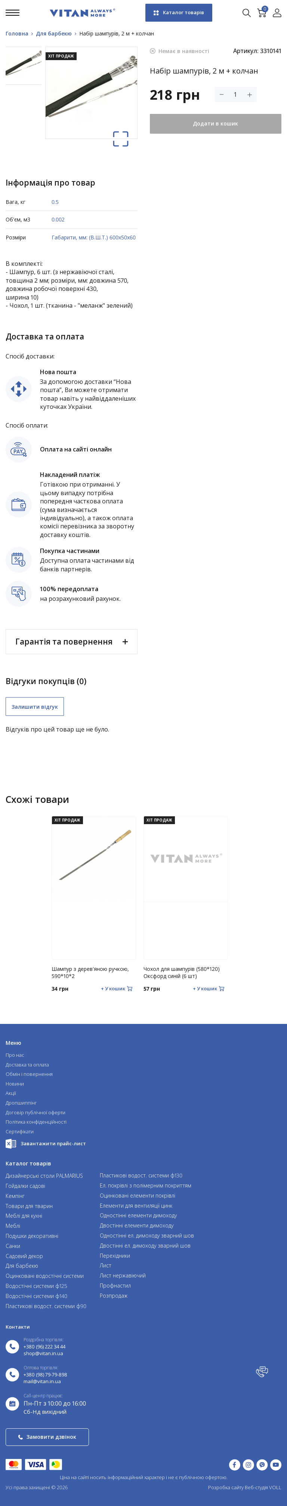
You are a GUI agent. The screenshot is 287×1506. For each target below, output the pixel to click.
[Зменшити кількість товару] (221, 94)
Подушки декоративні (32, 1236)
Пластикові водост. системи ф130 (141, 1176)
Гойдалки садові (25, 1186)
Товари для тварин (29, 1206)
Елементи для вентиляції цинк (136, 1206)
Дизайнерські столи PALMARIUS (44, 1176)
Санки (13, 1246)
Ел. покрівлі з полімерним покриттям (145, 1186)
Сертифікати (20, 1132)
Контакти (18, 1326)
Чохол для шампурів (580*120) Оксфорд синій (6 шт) (182, 972)
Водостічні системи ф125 (36, 1286)
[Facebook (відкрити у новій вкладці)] (234, 1465)
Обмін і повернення (29, 1074)
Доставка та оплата (27, 1065)
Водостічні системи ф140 (36, 1296)
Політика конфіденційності (36, 1122)
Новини (15, 1084)
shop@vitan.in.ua (43, 1354)
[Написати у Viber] (262, 1465)
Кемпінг (15, 1196)
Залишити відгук (35, 706)
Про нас (15, 1055)
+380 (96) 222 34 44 (44, 1347)
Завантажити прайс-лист (46, 1143)
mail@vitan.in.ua (42, 1382)
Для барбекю (22, 1266)
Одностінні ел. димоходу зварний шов (147, 1236)
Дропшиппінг (21, 1103)
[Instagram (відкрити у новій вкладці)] (248, 1465)
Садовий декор (24, 1256)
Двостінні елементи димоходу (136, 1226)
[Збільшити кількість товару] (250, 95)
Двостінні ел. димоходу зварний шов (145, 1246)
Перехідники (115, 1256)
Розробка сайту (226, 1487)
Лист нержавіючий (123, 1276)
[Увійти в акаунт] (277, 13)
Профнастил (115, 1286)
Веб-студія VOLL (263, 1487)
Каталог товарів (179, 12)
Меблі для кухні (24, 1216)
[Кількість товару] (235, 94)
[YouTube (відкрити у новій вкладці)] (275, 1465)
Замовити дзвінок (47, 1436)
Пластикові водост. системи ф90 (46, 1306)
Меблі (13, 1226)
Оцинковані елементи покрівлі (137, 1196)
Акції (11, 1093)
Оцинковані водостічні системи (45, 1276)
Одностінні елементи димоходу (138, 1215)
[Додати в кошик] (116, 989)
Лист (105, 1266)
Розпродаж (113, 1296)
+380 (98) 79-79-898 (45, 1375)
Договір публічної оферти (35, 1113)
